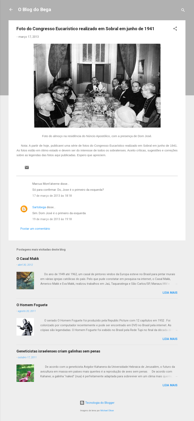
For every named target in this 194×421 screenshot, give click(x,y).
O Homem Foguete (32, 305)
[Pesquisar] (183, 11)
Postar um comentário (35, 228)
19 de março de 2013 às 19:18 (52, 219)
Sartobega (39, 207)
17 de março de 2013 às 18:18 (52, 195)
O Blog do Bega (34, 9)
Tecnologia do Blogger (97, 403)
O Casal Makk (27, 258)
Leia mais (170, 292)
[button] (175, 29)
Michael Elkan (107, 410)
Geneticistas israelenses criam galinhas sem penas (58, 351)
